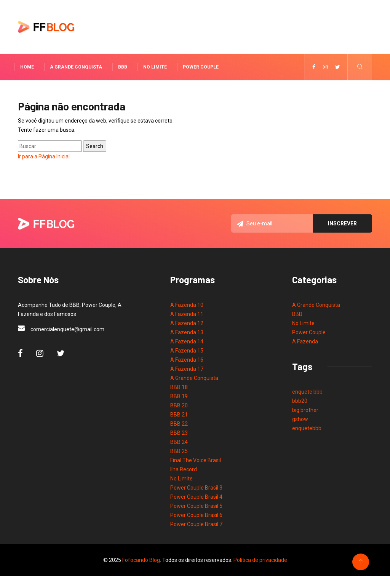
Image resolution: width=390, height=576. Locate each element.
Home (27, 67)
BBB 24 (179, 442)
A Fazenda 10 (186, 305)
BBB (122, 67)
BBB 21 (179, 415)
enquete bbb (307, 392)
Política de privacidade (260, 560)
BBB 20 (179, 405)
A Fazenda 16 (186, 360)
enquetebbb (306, 428)
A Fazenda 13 (186, 332)
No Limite (155, 67)
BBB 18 (179, 387)
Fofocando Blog (141, 560)
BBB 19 (179, 396)
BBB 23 (179, 433)
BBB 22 (179, 424)
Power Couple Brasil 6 (196, 515)
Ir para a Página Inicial (44, 156)
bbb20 (299, 401)
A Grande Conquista (76, 67)
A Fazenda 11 (186, 314)
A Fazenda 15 (186, 351)
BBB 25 (179, 451)
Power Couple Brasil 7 (196, 524)
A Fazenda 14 (186, 341)
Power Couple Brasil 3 (196, 488)
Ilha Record (183, 469)
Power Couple (201, 67)
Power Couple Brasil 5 (196, 506)
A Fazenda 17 (186, 369)
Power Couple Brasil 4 (196, 497)
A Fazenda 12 (186, 323)
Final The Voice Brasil (195, 460)
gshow (300, 419)
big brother (305, 410)
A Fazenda (305, 341)
